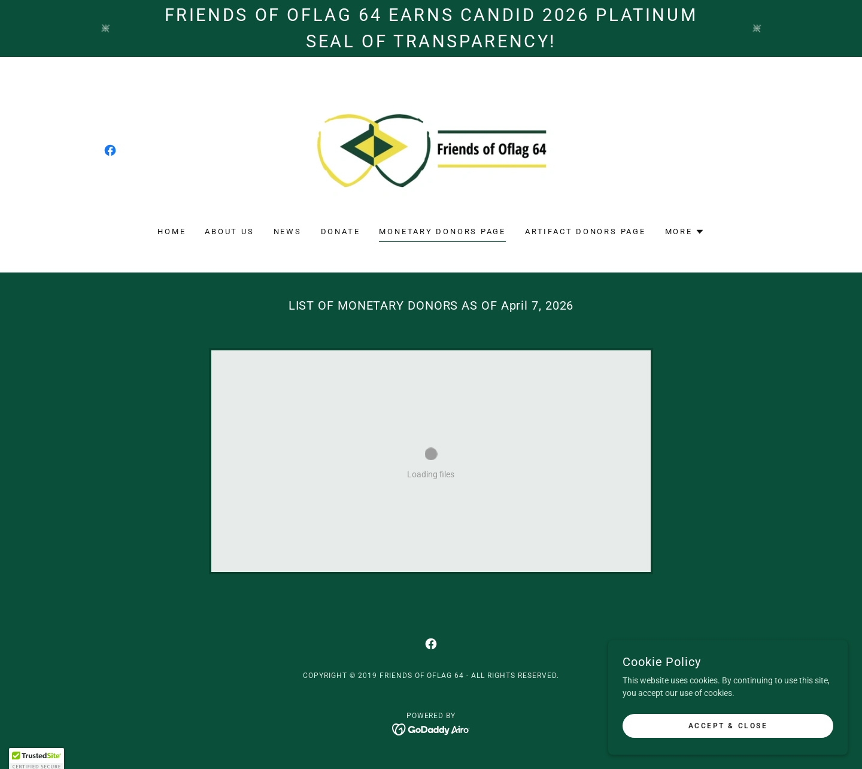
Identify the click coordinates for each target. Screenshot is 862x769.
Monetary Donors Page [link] (442, 231)
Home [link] (171, 231)
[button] (685, 232)
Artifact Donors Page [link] (585, 231)
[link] (110, 150)
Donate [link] (340, 231)
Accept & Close (728, 726)
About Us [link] (229, 231)
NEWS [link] (288, 231)
